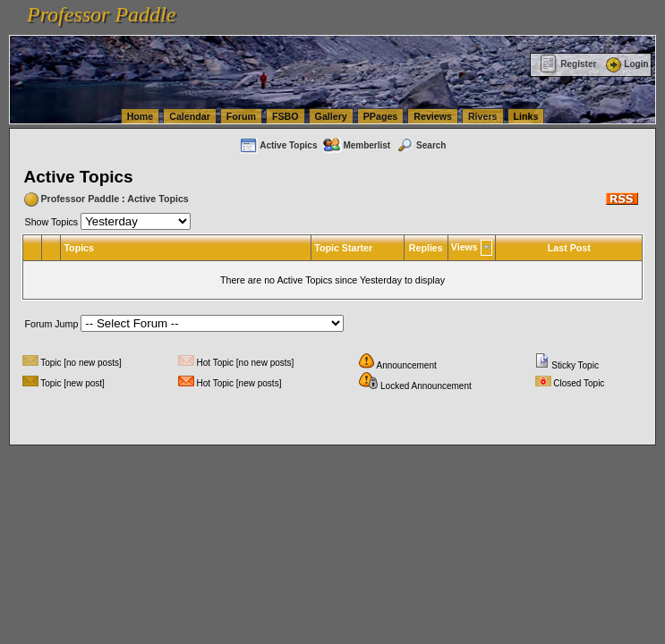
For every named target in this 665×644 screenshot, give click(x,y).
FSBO (285, 116)
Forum (241, 116)
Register (568, 64)
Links (526, 116)
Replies (426, 247)
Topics (79, 247)
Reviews (432, 116)
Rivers (483, 116)
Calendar (189, 116)
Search (421, 145)
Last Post (569, 247)
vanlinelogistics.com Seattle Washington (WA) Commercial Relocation (195, 25)
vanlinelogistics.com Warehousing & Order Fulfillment (458, 25)
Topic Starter (343, 247)
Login (625, 64)
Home (140, 116)
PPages (380, 116)
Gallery (331, 116)
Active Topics (278, 145)
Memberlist (356, 145)
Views (464, 247)
